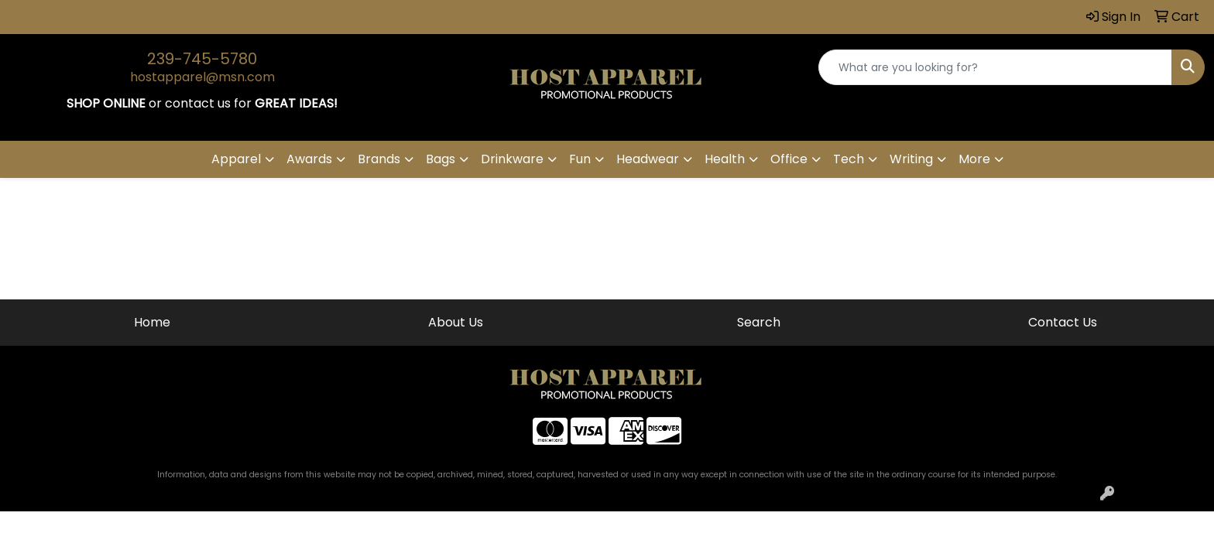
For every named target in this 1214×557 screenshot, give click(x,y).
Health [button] (725, 159)
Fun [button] (580, 159)
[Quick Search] (995, 67)
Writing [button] (911, 159)
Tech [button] (848, 159)
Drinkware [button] (512, 159)
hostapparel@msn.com (202, 77)
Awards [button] (309, 159)
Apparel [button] (236, 159)
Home (152, 322)
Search (758, 322)
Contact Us (1062, 322)
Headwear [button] (647, 159)
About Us (455, 322)
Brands (379, 159)
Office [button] (789, 159)
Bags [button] (440, 159)
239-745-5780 (202, 59)
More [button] (974, 159)
